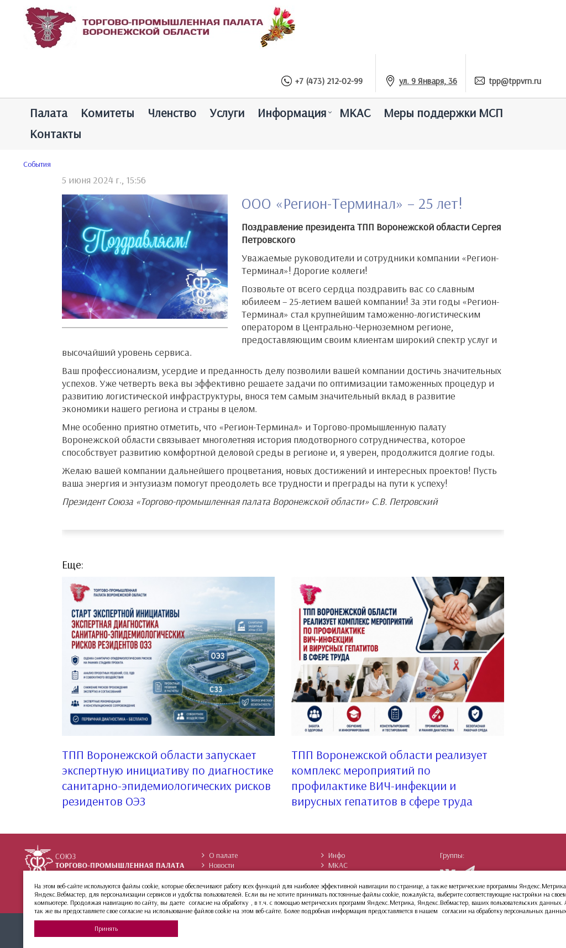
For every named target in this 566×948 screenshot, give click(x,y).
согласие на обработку (218, 902)
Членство (172, 112)
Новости (218, 865)
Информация (292, 112)
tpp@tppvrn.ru (515, 80)
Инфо (333, 855)
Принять (106, 928)
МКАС (354, 112)
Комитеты (107, 112)
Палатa (48, 112)
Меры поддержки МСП (443, 112)
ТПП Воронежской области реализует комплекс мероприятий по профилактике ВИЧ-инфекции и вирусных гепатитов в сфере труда (389, 778)
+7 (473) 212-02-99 (329, 80)
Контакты (55, 133)
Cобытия (37, 164)
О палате (220, 855)
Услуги (226, 112)
